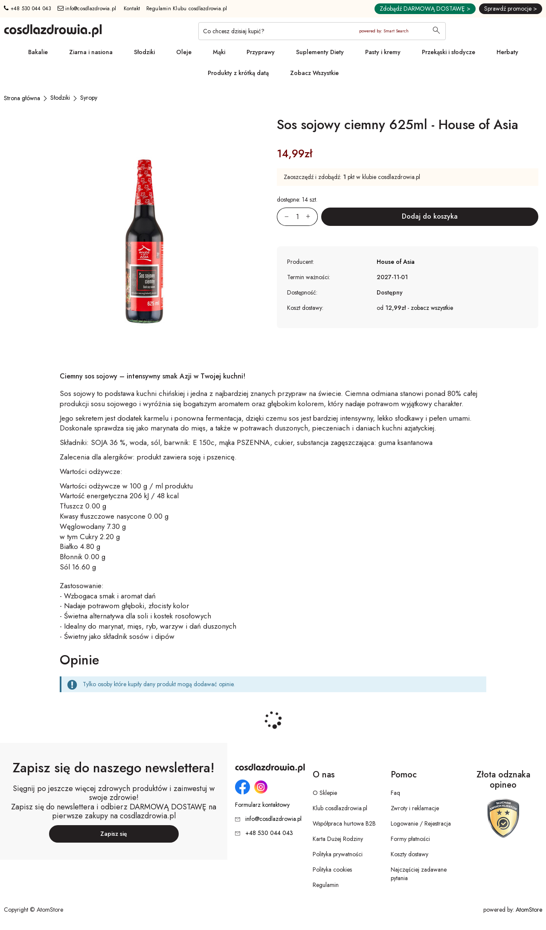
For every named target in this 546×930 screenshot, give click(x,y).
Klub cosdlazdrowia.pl (340, 808)
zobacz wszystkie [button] (432, 307)
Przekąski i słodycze (448, 52)
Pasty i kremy (383, 52)
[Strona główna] (22, 98)
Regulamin (326, 885)
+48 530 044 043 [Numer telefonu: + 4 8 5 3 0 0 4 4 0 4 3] (27, 8)
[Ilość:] (297, 217)
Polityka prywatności (338, 854)
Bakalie (38, 52)
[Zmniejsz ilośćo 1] (283, 217)
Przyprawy (261, 52)
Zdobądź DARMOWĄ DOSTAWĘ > (425, 8)
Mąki (219, 52)
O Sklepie (325, 792)
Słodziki (144, 52)
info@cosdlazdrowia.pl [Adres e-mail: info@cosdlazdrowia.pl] (87, 8)
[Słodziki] (60, 97)
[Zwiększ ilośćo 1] (312, 217)
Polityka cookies (332, 869)
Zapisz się (113, 833)
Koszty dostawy (409, 854)
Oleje (184, 52)
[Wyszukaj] (436, 31)
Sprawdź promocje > (510, 8)
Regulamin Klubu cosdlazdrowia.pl (186, 8)
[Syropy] (88, 97)
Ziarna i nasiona (91, 52)
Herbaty (507, 52)
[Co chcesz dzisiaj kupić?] (322, 31)
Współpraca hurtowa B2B (344, 823)
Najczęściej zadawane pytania (419, 873)
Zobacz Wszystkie (314, 73)
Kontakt (132, 8)
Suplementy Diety (320, 52)
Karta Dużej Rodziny (338, 839)
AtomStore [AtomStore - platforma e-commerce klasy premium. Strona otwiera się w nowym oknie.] (529, 909)
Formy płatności (410, 839)
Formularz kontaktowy (262, 805)
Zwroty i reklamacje (415, 808)
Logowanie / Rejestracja (421, 823)
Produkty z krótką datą (238, 73)
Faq (395, 792)
